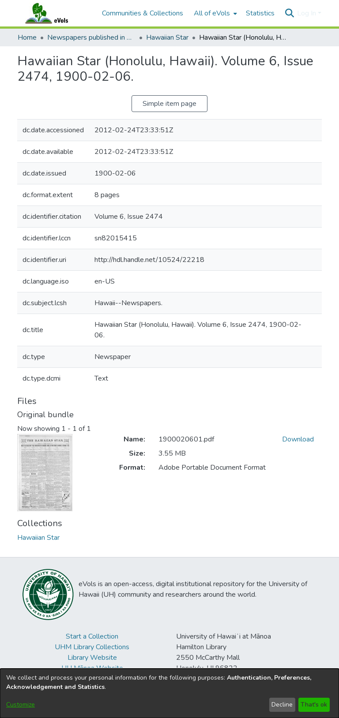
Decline (282, 704)
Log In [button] (307, 13)
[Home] (55, 13)
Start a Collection (92, 636)
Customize (20, 704)
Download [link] (298, 439)
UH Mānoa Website (92, 668)
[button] (289, 13)
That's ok (314, 704)
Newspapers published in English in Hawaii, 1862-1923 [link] (91, 37)
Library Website (92, 657)
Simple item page (169, 103)
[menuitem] (214, 13)
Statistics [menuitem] (260, 13)
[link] (38, 537)
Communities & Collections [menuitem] (142, 13)
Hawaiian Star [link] (167, 37)
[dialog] (169, 693)
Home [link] (27, 37)
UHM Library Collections (92, 647)
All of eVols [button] (212, 13)
